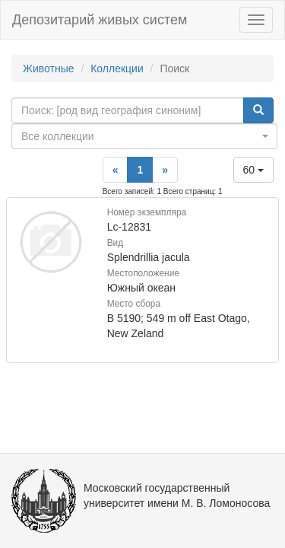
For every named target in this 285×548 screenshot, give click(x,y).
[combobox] (144, 136)
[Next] (165, 170)
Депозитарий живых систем (99, 19)
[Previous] (115, 170)
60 (253, 170)
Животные (48, 68)
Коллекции (117, 68)
